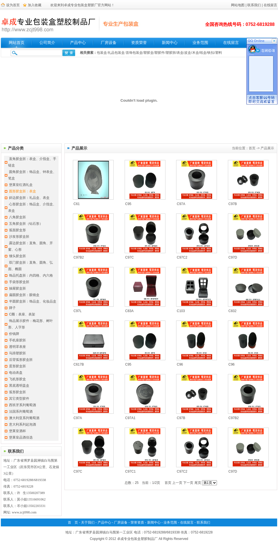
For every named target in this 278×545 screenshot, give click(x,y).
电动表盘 (16, 373)
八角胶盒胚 (17, 217)
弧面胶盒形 (17, 230)
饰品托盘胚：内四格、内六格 (31, 275)
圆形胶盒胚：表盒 (22, 191)
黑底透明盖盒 (19, 386)
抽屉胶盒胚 (17, 288)
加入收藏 (34, 5)
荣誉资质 (137, 522)
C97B (232, 204)
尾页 (197, 483)
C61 (76, 204)
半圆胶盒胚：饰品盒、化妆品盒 (32, 301)
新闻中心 (170, 43)
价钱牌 (14, 334)
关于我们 (88, 522)
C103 (181, 311)
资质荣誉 (139, 43)
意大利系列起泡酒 (22, 424)
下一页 (188, 483)
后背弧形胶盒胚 (21, 360)
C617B (78, 364)
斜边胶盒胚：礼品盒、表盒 (29, 198)
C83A (129, 311)
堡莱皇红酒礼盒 (21, 185)
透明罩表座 (17, 347)
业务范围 (200, 43)
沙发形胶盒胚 (19, 237)
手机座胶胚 (17, 340)
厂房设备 (108, 43)
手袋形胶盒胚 (19, 282)
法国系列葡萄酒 (21, 411)
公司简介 (47, 43)
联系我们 (254, 5)
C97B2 (78, 257)
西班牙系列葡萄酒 (22, 405)
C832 (232, 311)
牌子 (12, 308)
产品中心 (78, 43)
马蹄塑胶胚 (17, 353)
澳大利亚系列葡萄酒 (24, 418)
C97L (77, 311)
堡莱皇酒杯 (17, 431)
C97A (181, 204)
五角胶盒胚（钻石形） (26, 224)
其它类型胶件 (19, 399)
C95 (128, 204)
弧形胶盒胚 (17, 392)
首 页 (73, 522)
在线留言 (270, 5)
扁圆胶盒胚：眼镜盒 (24, 295)
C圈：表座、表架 (22, 314)
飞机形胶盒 (17, 379)
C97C (129, 257)
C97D (232, 257)
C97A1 (130, 418)
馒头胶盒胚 (17, 256)
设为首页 (13, 5)
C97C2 (182, 257)
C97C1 (130, 471)
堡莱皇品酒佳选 (21, 437)
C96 (180, 364)
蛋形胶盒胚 (17, 366)
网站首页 (16, 43)
